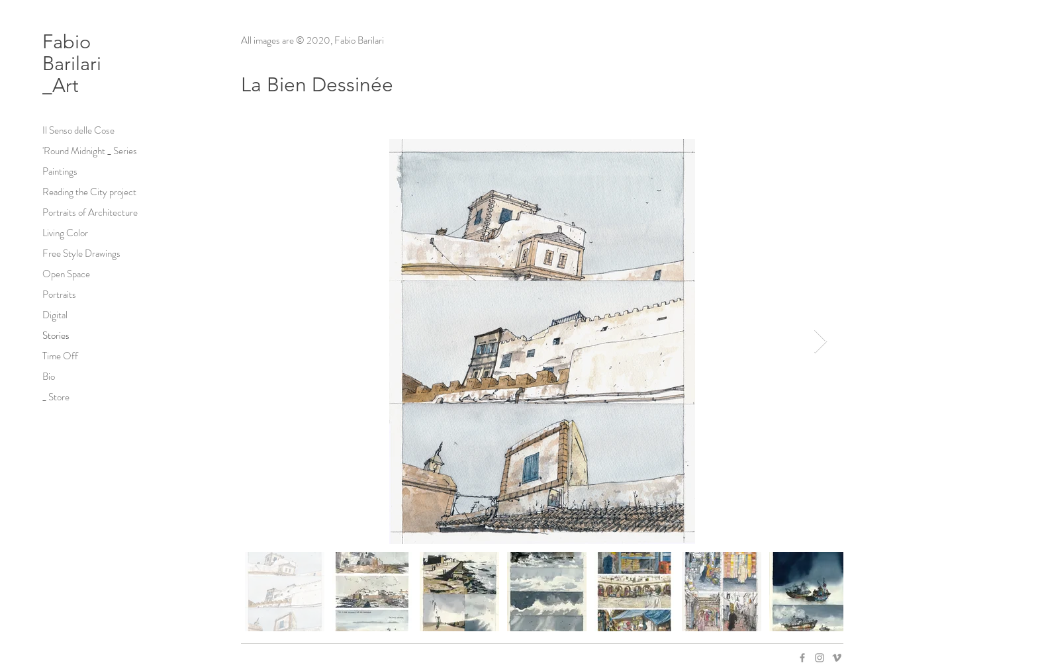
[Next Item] (820, 342)
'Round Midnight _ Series (89, 151)
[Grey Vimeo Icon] (837, 658)
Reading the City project (89, 192)
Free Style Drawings (81, 253)
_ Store (56, 397)
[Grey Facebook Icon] (802, 658)
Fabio (69, 41)
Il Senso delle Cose (78, 130)
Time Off (60, 356)
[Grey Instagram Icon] (820, 658)
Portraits (59, 294)
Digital (55, 315)
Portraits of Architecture (90, 212)
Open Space (66, 274)
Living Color (65, 233)
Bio (48, 376)
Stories (56, 335)
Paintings (59, 171)
